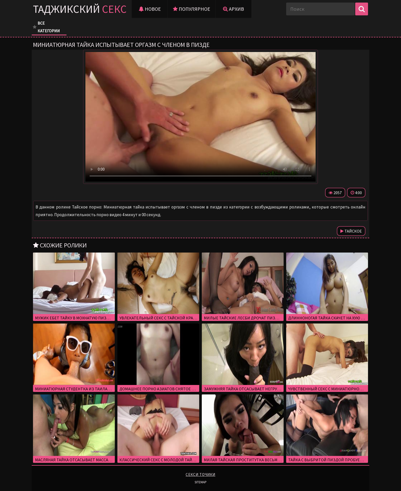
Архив (233, 9)
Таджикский (80, 9)
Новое (150, 9)
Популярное (191, 9)
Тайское (351, 231)
